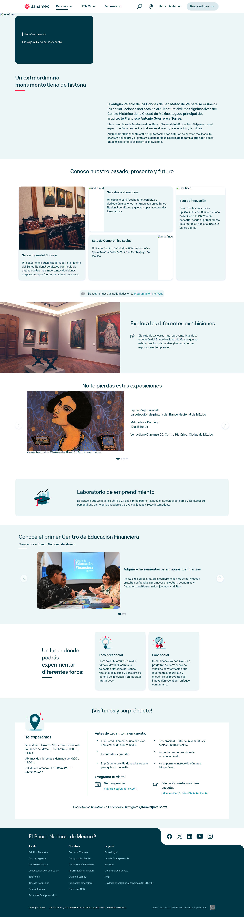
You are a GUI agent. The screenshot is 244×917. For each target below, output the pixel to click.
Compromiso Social (80, 858)
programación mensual (148, 293)
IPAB (107, 876)
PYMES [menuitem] (86, 6)
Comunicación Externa (81, 864)
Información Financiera (82, 870)
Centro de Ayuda (38, 864)
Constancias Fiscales (116, 870)
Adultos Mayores (38, 852)
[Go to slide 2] (121, 459)
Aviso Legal (111, 852)
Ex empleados (37, 889)
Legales (109, 846)
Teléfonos (34, 876)
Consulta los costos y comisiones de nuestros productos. (179, 907)
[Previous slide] (18, 425)
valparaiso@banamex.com (120, 788)
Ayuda (32, 846)
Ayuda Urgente (37, 858)
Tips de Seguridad (39, 883)
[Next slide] (225, 425)
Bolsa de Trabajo (78, 852)
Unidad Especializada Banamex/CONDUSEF (129, 883)
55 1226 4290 (61, 768)
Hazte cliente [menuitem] (167, 11)
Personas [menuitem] (62, 6)
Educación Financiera (81, 883)
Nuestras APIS (77, 889)
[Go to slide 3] (124, 459)
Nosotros (74, 846)
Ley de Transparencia (117, 858)
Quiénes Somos (77, 876)
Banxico (109, 864)
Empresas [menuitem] (111, 6)
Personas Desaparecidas (42, 895)
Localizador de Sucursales (44, 870)
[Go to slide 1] (118, 459)
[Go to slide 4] (127, 459)
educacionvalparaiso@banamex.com (185, 793)
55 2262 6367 (34, 771)
